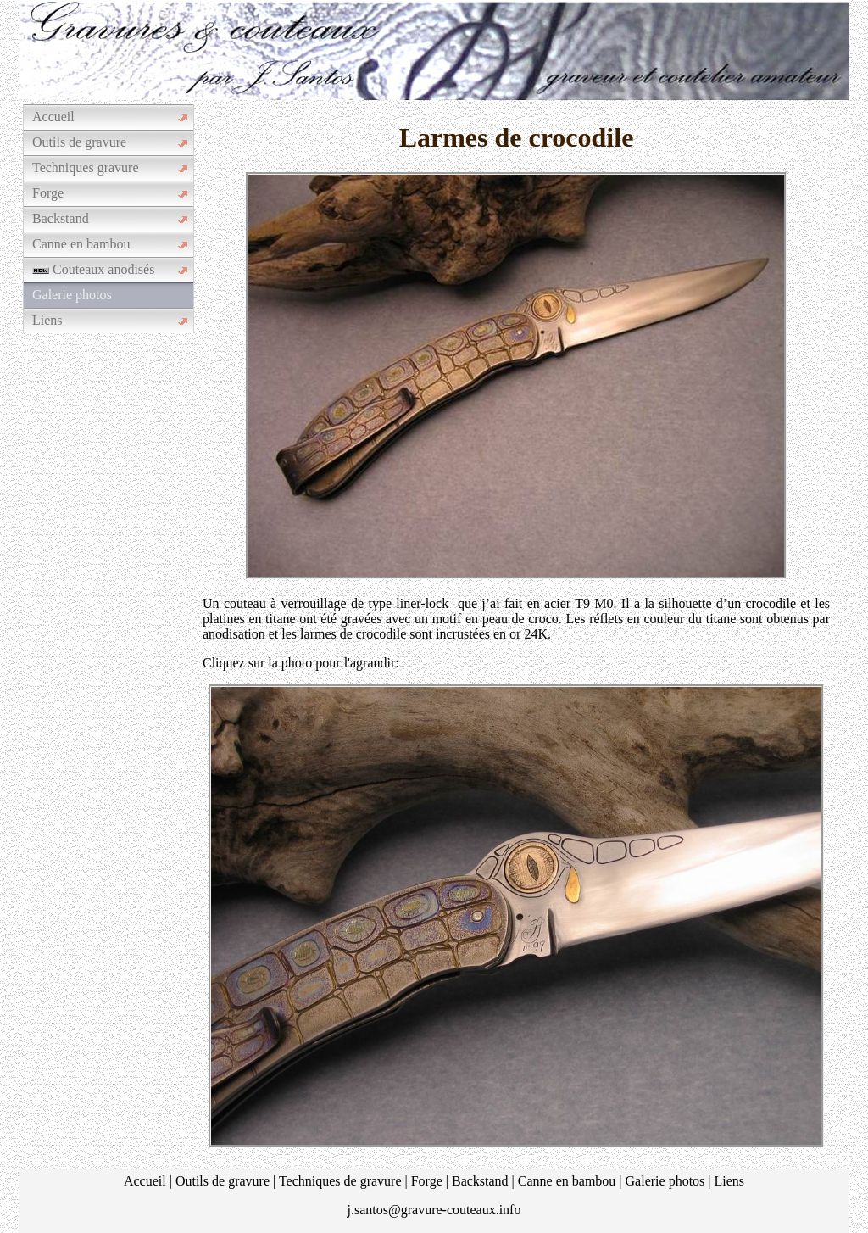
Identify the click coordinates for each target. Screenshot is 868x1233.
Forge (48, 193)
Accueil (53, 116)
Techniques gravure (85, 167)
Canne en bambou (81, 244)
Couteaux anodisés (93, 269)
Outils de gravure (79, 142)
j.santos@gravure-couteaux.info (434, 1209)
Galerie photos (72, 294)
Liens (47, 320)
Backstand (60, 218)
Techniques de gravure (340, 1181)
